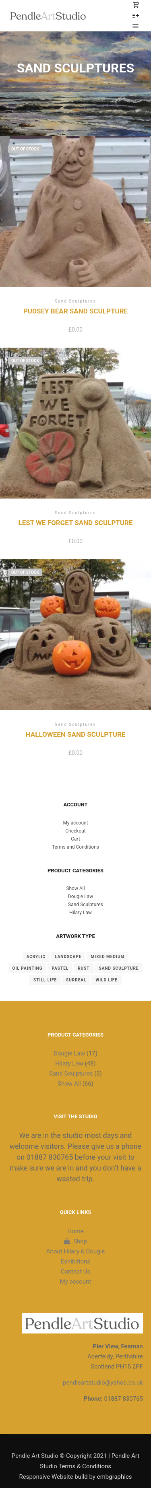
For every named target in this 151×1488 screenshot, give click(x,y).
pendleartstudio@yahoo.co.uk (103, 1382)
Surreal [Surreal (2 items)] (76, 980)
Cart (75, 839)
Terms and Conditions (75, 847)
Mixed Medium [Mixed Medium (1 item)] (107, 956)
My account (75, 823)
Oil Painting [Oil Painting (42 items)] (27, 968)
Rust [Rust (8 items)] (83, 968)
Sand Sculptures (85, 904)
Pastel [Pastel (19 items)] (60, 968)
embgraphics (114, 1476)
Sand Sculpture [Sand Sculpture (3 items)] (119, 968)
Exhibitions (75, 1261)
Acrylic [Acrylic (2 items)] (36, 956)
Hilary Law (80, 912)
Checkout (75, 831)
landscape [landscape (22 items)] (68, 956)
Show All (75, 888)
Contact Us (76, 1271)
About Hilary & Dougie (75, 1251)
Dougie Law (80, 896)
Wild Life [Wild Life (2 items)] (106, 980)
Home (75, 1231)
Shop (75, 1241)
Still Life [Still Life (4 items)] (45, 980)
